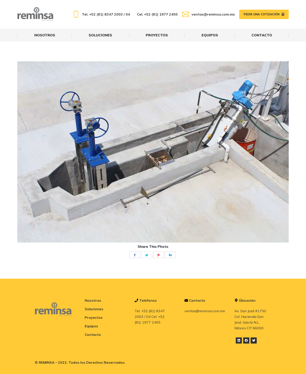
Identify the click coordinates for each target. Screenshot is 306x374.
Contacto (93, 334)
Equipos (91, 326)
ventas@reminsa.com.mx (208, 14)
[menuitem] (45, 35)
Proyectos (94, 317)
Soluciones (94, 309)
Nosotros (93, 300)
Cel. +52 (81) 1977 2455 (157, 14)
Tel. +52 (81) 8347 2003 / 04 (101, 14)
